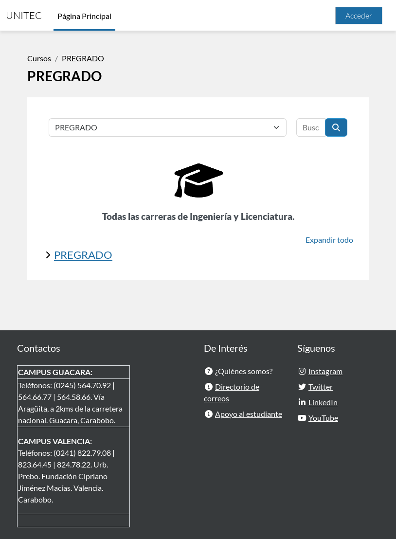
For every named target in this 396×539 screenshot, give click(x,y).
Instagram (325, 371)
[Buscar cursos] (310, 127)
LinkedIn (323, 402)
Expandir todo (329, 239)
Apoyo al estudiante (248, 413)
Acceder (358, 15)
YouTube (323, 417)
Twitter (320, 386)
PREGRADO (83, 254)
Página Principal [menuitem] (84, 15)
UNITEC (24, 15)
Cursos (39, 58)
